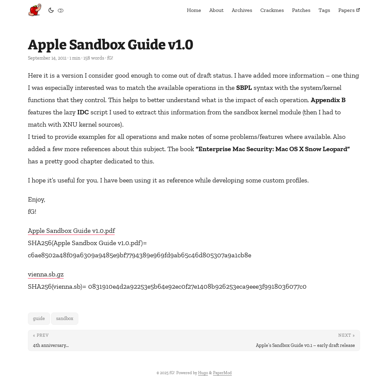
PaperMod (222, 372)
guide (39, 318)
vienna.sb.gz (46, 274)
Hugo (203, 372)
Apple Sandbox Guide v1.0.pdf (71, 230)
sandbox (64, 318)
